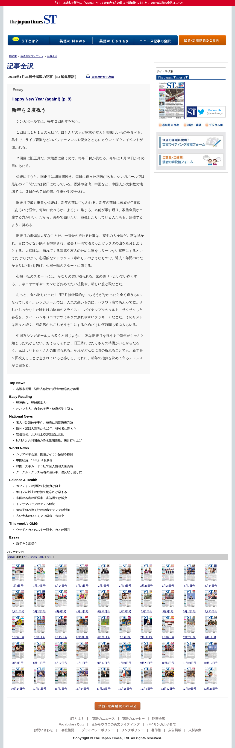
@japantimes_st (215, 113)
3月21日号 (18, 611)
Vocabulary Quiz (71, 724)
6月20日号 (82, 637)
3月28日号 (39, 611)
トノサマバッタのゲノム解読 (35, 504)
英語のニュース (103, 718)
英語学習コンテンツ (32, 56)
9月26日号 (146, 663)
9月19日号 (125, 663)
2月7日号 (103, 585)
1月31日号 (82, 585)
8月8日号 (18, 663)
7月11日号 (146, 637)
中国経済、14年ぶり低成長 (34, 460)
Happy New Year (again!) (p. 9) (41, 99)
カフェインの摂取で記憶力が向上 (38, 486)
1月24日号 (61, 585)
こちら (179, 2)
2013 (11, 557)
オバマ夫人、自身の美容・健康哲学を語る (44, 408)
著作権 (156, 730)
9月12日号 (103, 663)
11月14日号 (82, 688)
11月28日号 (125, 688)
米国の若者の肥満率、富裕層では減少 (41, 498)
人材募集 (194, 730)
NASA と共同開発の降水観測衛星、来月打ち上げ (49, 440)
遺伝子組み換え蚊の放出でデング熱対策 (43, 510)
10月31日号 (39, 688)
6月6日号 (39, 637)
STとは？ (77, 718)
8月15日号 (39, 663)
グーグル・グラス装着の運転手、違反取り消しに (49, 472)
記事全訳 (52, 56)
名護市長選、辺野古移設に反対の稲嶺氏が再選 (47, 389)
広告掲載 (174, 730)
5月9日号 (167, 611)
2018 (49, 557)
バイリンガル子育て (161, 724)
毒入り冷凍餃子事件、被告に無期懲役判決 (44, 422)
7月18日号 (168, 637)
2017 (41, 557)
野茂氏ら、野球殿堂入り (32, 402)
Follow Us (214, 110)
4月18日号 (103, 611)
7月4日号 (125, 637)
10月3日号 (168, 663)
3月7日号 (189, 585)
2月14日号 (125, 585)
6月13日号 (61, 637)
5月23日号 (211, 611)
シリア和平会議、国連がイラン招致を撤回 (44, 454)
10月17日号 (211, 663)
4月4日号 (60, 611)
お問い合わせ (43, 730)
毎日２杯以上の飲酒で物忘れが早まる (41, 492)
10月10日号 (189, 663)
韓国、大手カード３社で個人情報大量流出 (44, 466)
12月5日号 (146, 688)
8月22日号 (61, 663)
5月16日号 (189, 611)
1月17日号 (39, 585)
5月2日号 (146, 611)
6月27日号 (103, 637)
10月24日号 (18, 688)
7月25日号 (189, 637)
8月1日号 (210, 637)
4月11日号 (82, 611)
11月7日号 (61, 688)
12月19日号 (189, 688)
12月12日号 (168, 688)
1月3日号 (18, 585)
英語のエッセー (133, 718)
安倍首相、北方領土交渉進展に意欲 (40, 434)
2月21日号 (146, 585)
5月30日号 (18, 637)
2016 (34, 557)
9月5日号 (82, 663)
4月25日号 (125, 611)
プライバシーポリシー (98, 730)
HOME (13, 56)
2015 (26, 557)
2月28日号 (168, 585)
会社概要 (67, 730)
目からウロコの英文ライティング (115, 724)
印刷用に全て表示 (100, 77)
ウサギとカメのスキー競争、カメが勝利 (43, 529)
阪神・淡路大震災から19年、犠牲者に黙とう (46, 428)
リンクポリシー (132, 730)
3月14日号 (211, 585)
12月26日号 (211, 688)
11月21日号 (104, 688)
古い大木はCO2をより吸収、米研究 (40, 516)
